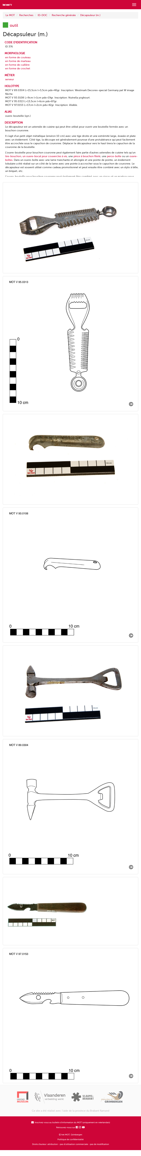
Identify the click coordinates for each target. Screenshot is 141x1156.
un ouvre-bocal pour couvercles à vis (45, 156)
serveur (9, 79)
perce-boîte (114, 156)
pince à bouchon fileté (87, 156)
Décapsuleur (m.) (90, 15)
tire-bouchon (13, 156)
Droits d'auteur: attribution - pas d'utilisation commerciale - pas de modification (70, 1144)
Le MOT (10, 15)
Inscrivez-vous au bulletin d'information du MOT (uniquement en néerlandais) (70, 1122)
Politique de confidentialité (70, 1139)
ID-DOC (42, 15)
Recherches (26, 15)
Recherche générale (64, 15)
